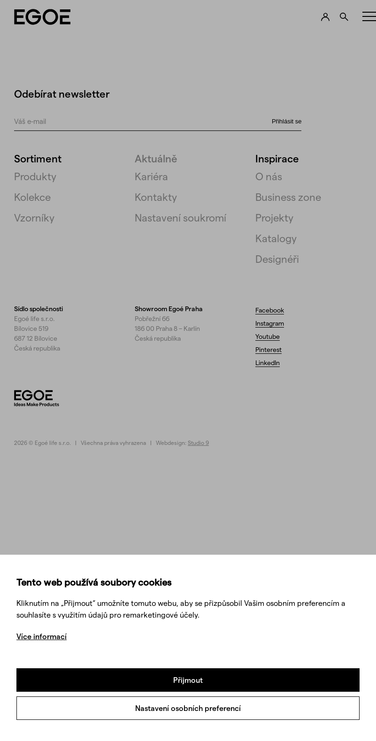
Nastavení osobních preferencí (188, 707)
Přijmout (188, 679)
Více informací (41, 636)
